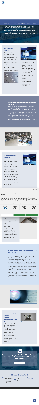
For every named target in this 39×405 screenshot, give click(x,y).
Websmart (22, 388)
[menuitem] (8, 20)
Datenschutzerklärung (27, 201)
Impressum (31, 378)
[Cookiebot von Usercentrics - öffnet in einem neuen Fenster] (33, 189)
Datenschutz (31, 380)
